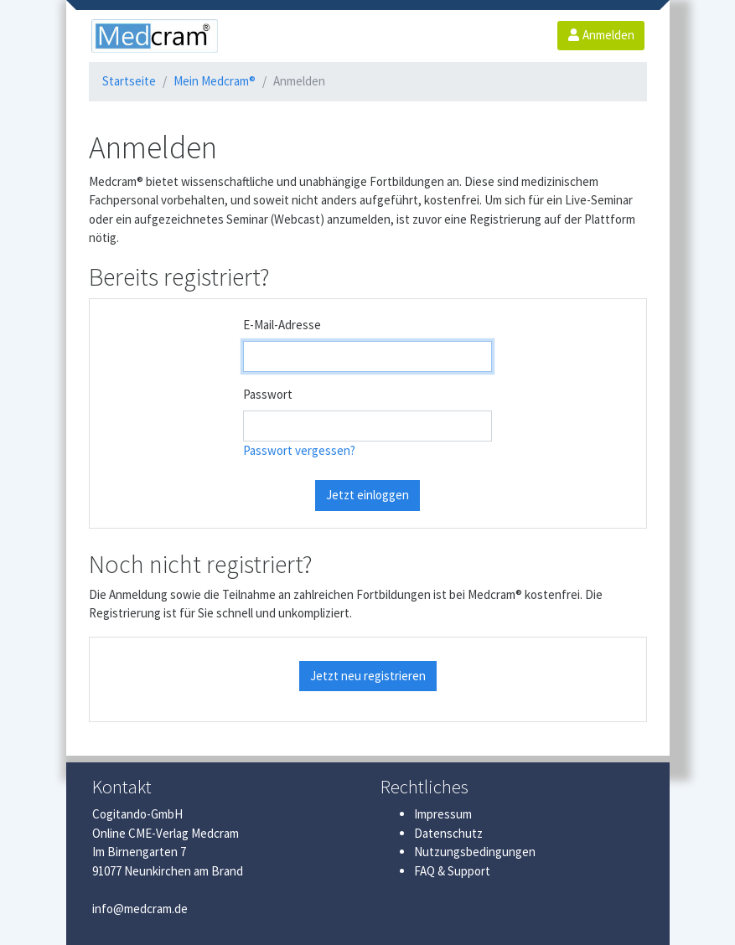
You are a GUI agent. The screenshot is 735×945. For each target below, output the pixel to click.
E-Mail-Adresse (282, 325)
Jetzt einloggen (367, 495)
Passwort (267, 394)
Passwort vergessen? (299, 450)
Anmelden (600, 35)
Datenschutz (448, 833)
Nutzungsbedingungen (475, 852)
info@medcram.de (140, 909)
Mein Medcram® (214, 81)
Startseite (129, 81)
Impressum (443, 814)
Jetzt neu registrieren (368, 676)
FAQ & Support (452, 871)
